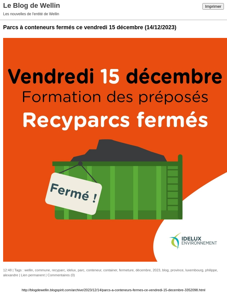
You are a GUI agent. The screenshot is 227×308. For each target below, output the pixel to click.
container (110, 270)
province (177, 270)
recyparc (58, 270)
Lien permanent (32, 275)
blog (165, 270)
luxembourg (194, 270)
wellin (29, 270)
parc (81, 270)
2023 (156, 270)
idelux (71, 270)
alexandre (10, 275)
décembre (143, 270)
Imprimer (213, 6)
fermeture (126, 270)
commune (42, 270)
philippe (211, 270)
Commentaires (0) (61, 275)
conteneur (93, 270)
